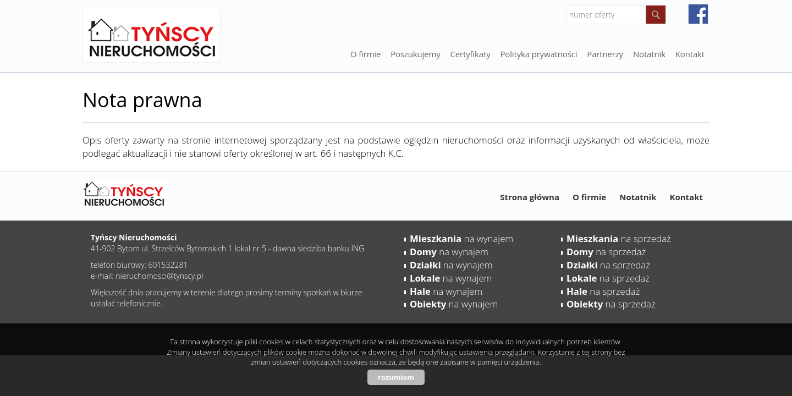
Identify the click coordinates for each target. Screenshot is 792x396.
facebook (698, 14)
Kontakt (690, 53)
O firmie (365, 53)
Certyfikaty (470, 53)
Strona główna (529, 196)
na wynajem (461, 238)
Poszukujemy (415, 53)
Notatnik (637, 196)
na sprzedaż (618, 238)
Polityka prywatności (539, 53)
